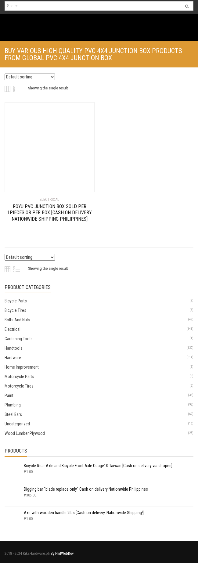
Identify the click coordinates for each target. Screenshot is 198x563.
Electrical (12, 329)
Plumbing (13, 404)
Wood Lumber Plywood (25, 433)
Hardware (13, 357)
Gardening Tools (19, 338)
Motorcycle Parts (19, 376)
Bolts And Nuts (17, 319)
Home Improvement (22, 367)
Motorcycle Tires (19, 386)
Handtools (14, 348)
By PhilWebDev (62, 553)
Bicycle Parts (16, 300)
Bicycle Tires (15, 310)
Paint (9, 395)
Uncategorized (17, 423)
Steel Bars (13, 414)
